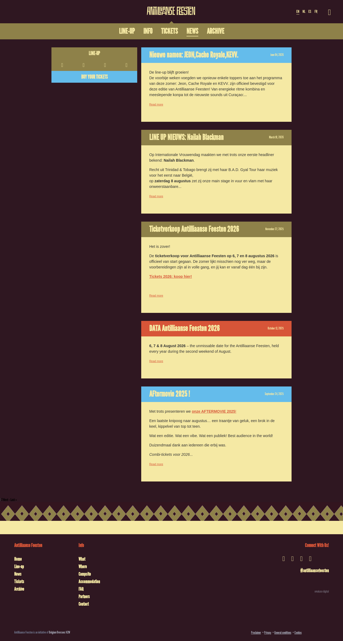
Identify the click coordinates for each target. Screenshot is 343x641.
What (82, 559)
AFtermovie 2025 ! (169, 394)
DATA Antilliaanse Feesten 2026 (184, 328)
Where (83, 567)
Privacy (267, 633)
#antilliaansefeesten (314, 571)
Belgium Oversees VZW (59, 632)
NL (304, 11)
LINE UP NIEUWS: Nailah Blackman (186, 137)
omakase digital (322, 591)
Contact (84, 604)
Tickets (19, 582)
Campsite (85, 574)
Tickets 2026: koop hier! (170, 276)
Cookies (298, 633)
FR (316, 11)
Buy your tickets (94, 77)
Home (18, 559)
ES (309, 11)
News (17, 574)
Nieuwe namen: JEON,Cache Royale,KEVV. (193, 55)
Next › (6, 500)
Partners (84, 597)
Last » (13, 500)
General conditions (282, 633)
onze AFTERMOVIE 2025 (213, 411)
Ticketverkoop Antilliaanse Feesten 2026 (194, 229)
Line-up (94, 53)
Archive (19, 589)
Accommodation (89, 582)
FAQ (81, 589)
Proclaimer (256, 633)
